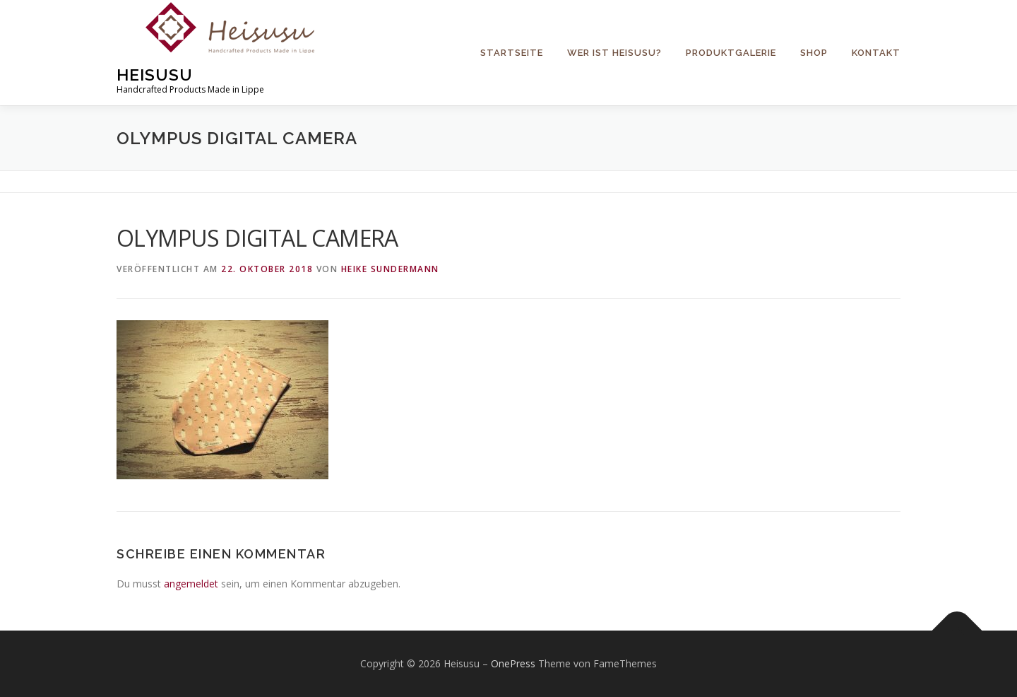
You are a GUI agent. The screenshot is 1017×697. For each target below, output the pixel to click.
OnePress (513, 663)
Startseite (511, 52)
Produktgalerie (731, 52)
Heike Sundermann (390, 269)
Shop (814, 52)
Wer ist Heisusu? (614, 52)
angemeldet (191, 583)
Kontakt (876, 52)
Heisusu (155, 74)
